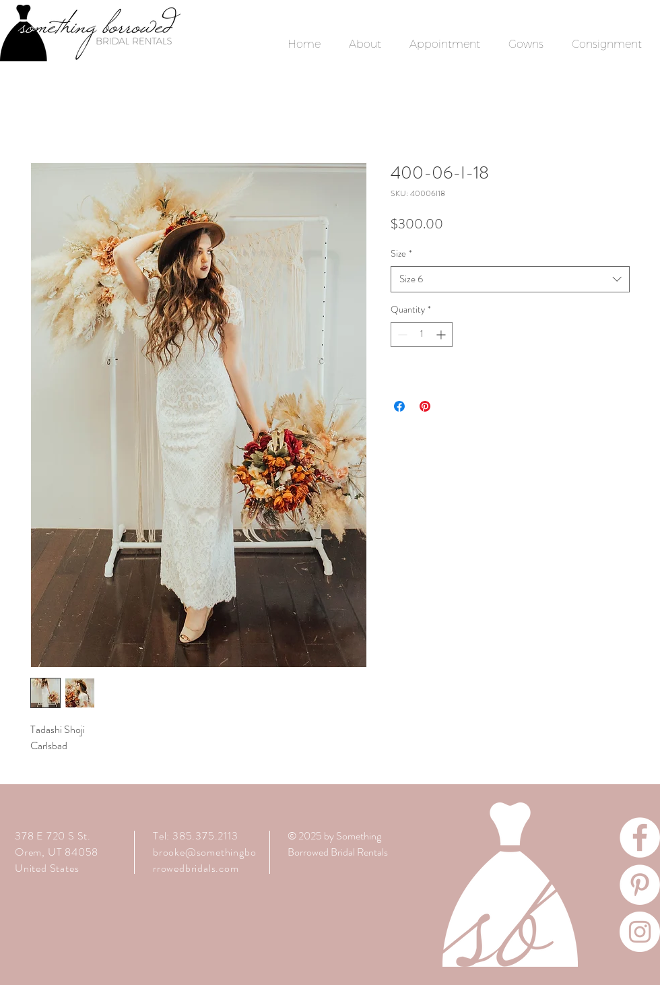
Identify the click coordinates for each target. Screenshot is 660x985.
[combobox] (510, 279)
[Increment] (442, 334)
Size (401, 253)
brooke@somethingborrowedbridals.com (204, 860)
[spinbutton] (421, 334)
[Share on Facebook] (399, 406)
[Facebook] (640, 837)
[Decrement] (401, 334)
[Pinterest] (640, 884)
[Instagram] (640, 932)
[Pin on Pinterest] (425, 406)
